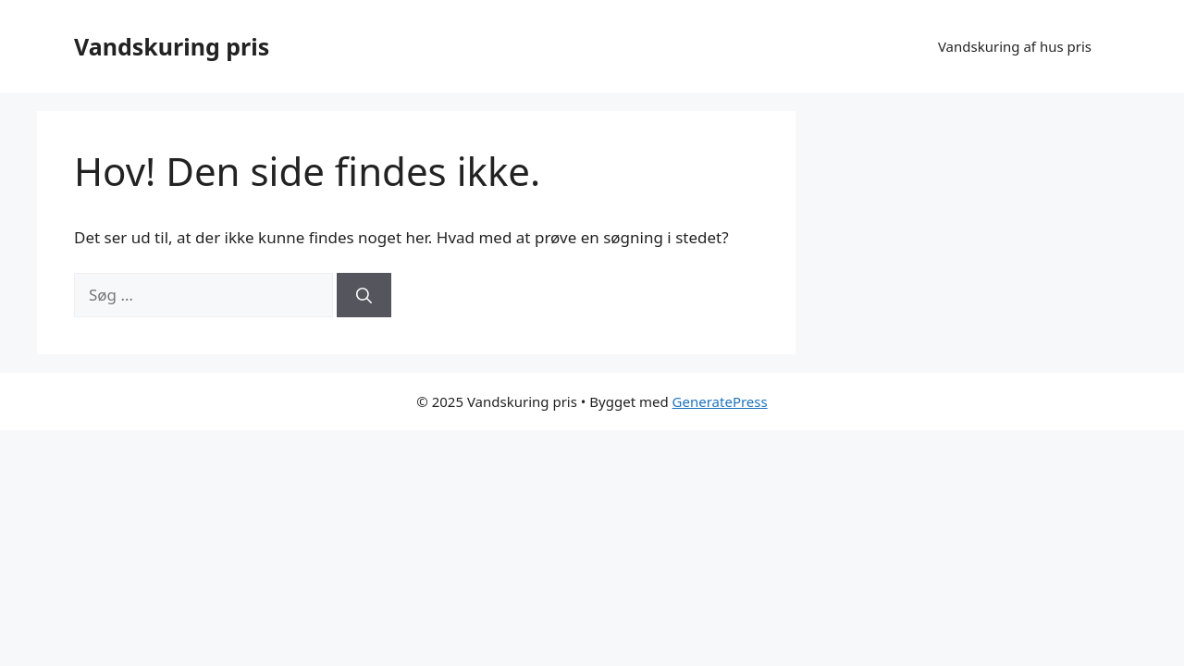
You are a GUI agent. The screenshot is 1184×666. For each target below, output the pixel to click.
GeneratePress (720, 401)
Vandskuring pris (171, 46)
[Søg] (364, 295)
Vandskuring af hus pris (1015, 46)
